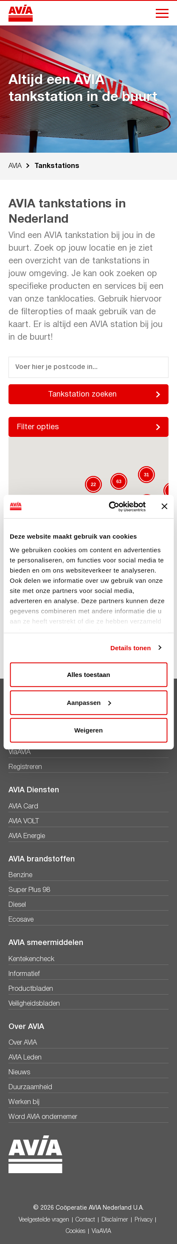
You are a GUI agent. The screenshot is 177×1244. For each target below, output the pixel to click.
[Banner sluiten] (164, 506)
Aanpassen (89, 702)
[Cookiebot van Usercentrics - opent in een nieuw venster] (110, 506)
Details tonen (130, 647)
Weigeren (88, 730)
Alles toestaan (88, 674)
